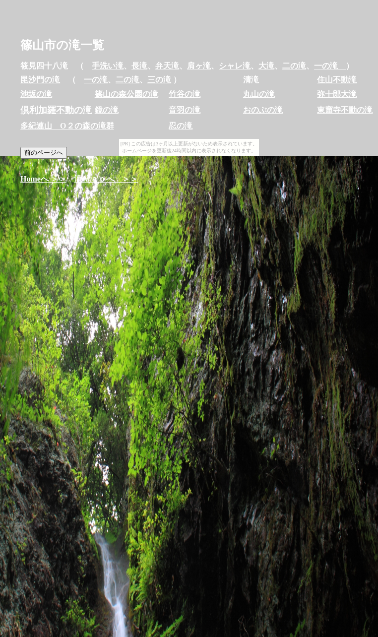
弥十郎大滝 (337, 94)
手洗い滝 (108, 66)
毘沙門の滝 (40, 79)
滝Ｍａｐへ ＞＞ (106, 179)
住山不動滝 (337, 79)
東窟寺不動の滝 (345, 110)
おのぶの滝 (263, 110)
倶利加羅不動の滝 (56, 110)
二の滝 (294, 66)
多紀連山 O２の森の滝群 (67, 126)
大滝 (266, 66)
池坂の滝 (36, 94)
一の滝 (330, 66)
